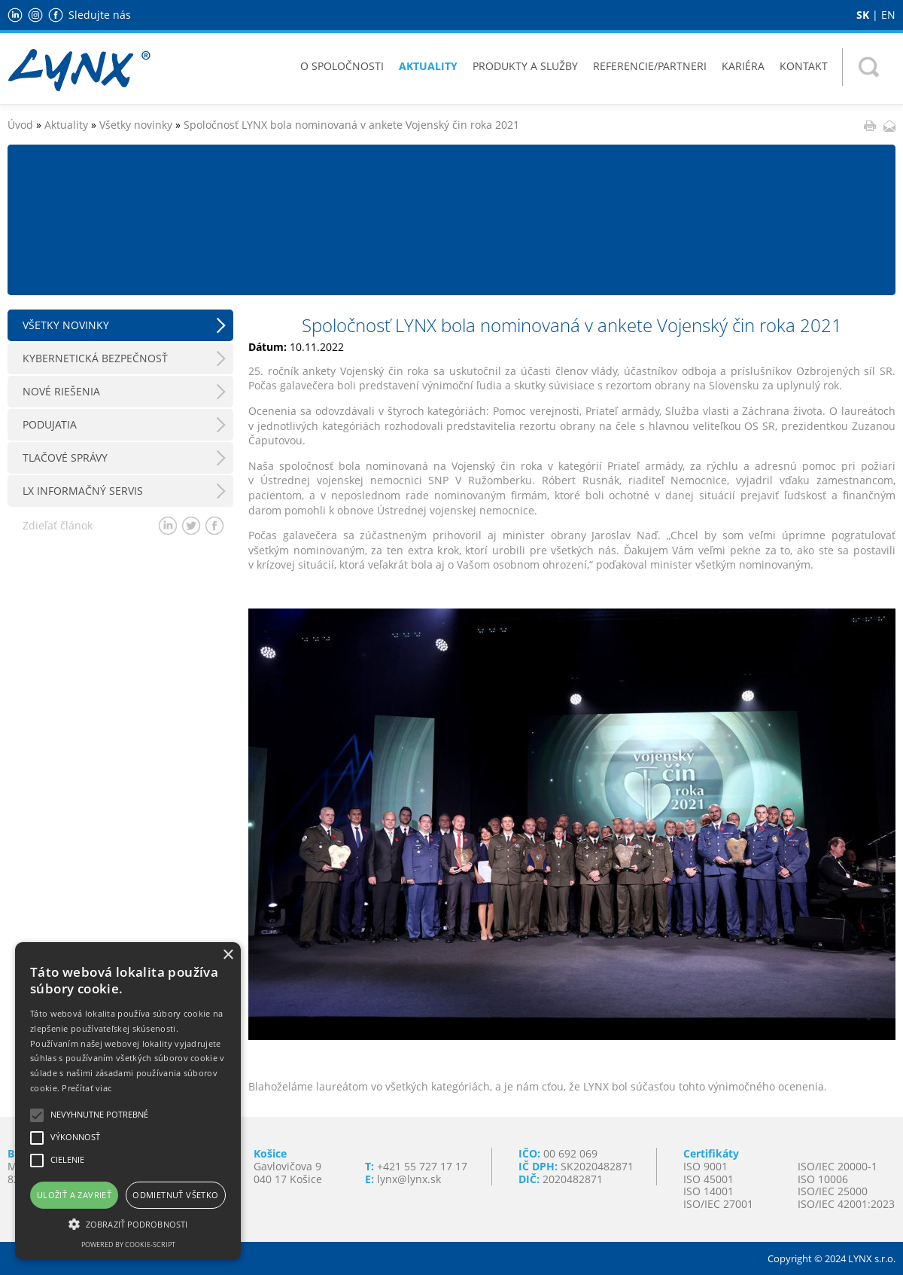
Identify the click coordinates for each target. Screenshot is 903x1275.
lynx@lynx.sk (409, 1179)
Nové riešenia (61, 391)
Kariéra (743, 66)
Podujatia (50, 424)
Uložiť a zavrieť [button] (74, 1194)
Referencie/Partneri (650, 66)
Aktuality (428, 66)
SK (862, 15)
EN (888, 15)
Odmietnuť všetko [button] (175, 1194)
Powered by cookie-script (128, 1244)
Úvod (20, 124)
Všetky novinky (135, 124)
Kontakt (804, 66)
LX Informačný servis (83, 490)
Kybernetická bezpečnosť (95, 358)
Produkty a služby (525, 66)
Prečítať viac (86, 1088)
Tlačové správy (65, 457)
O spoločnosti (342, 66)
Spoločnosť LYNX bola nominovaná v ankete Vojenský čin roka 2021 (351, 124)
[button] (128, 1223)
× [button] (227, 955)
